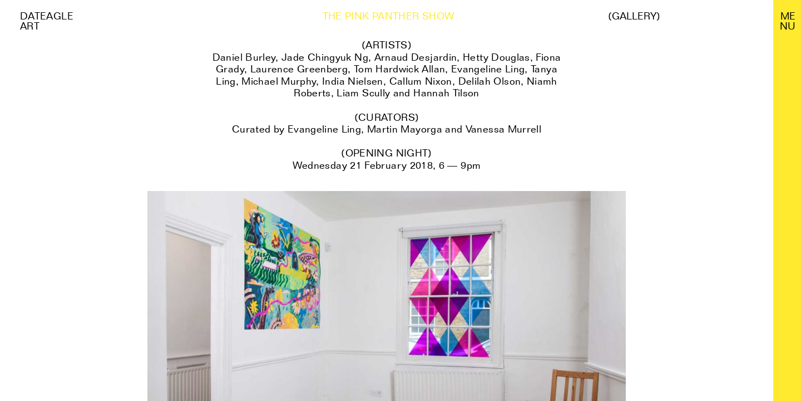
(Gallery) (634, 16)
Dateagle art (46, 21)
